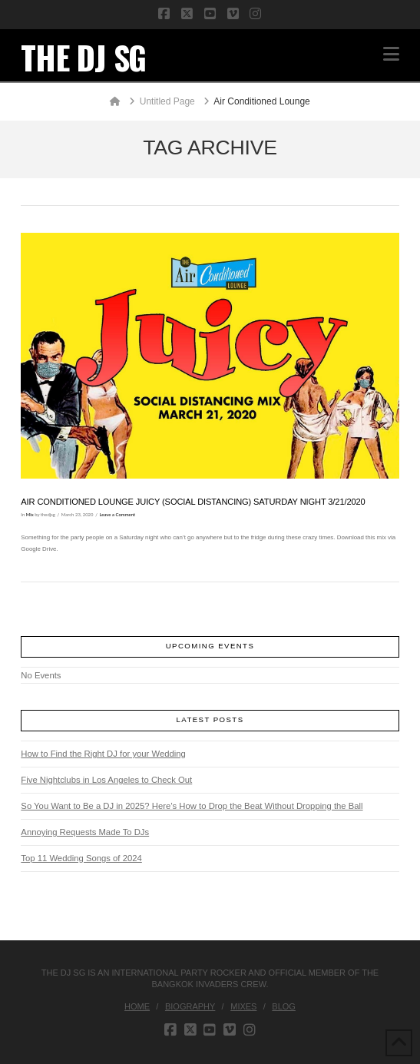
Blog (284, 1006)
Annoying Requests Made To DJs (85, 832)
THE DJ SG (83, 57)
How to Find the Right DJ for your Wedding (103, 753)
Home (137, 1006)
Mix (30, 514)
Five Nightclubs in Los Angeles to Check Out (106, 779)
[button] (391, 54)
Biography (190, 1006)
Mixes (243, 1006)
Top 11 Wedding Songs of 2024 (81, 858)
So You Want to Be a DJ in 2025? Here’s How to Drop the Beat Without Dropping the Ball (191, 805)
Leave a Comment (118, 514)
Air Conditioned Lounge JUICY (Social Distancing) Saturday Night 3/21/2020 (193, 501)
